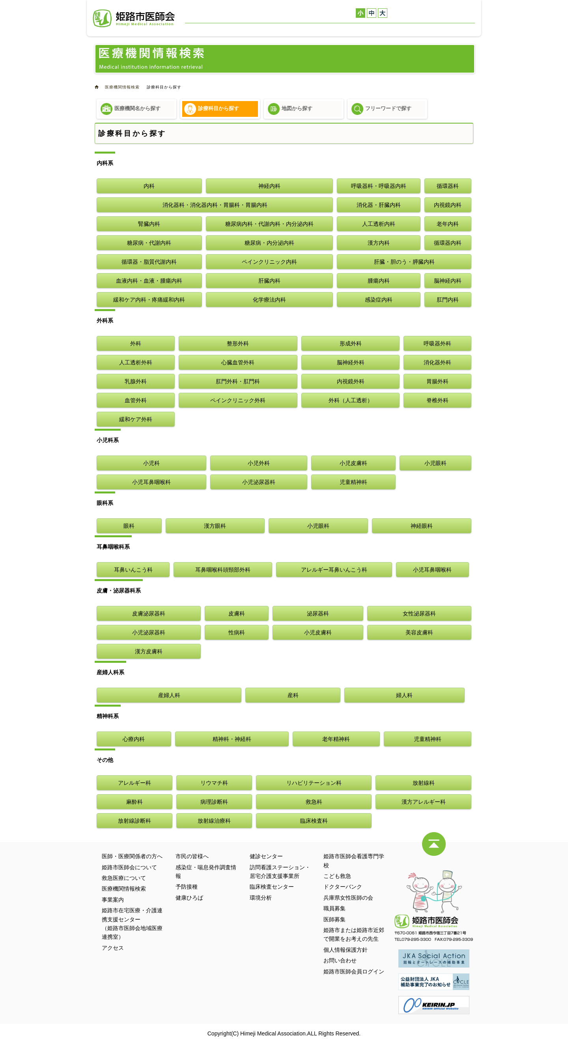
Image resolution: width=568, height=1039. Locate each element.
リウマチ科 (214, 783)
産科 (293, 695)
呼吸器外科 (437, 343)
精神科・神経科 (232, 739)
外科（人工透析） (351, 400)
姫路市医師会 (134, 18)
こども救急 (337, 876)
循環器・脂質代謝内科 (149, 262)
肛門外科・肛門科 (238, 381)
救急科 (314, 802)
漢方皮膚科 (149, 651)
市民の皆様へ (192, 856)
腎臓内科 (149, 224)
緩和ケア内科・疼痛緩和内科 (149, 299)
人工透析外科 (135, 362)
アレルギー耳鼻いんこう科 (334, 569)
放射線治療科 (214, 821)
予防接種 (187, 886)
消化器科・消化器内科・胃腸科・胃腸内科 (215, 205)
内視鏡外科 (350, 381)
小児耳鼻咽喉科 (151, 482)
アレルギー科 (134, 783)
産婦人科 (169, 695)
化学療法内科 (269, 299)
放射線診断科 (134, 821)
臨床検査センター (272, 886)
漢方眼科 (215, 526)
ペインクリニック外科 (237, 400)
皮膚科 (236, 613)
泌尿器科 (318, 613)
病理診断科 (214, 802)
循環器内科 (448, 243)
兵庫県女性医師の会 (348, 898)
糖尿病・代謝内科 (149, 243)
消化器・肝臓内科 (379, 205)
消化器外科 (437, 362)
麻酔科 (134, 802)
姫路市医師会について (212, 29)
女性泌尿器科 (419, 613)
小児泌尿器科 (258, 482)
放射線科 (424, 783)
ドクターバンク (342, 886)
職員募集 (334, 908)
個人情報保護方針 (345, 950)
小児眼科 (435, 463)
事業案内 (360, 29)
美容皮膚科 (419, 632)
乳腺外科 (136, 381)
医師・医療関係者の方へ (287, 12)
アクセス (429, 29)
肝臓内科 (269, 281)
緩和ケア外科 (135, 419)
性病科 (236, 632)
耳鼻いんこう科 (133, 569)
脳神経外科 (350, 362)
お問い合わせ (202, 12)
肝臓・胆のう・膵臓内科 (404, 262)
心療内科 (134, 739)
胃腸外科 (437, 381)
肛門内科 (448, 299)
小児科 (151, 463)
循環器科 (448, 186)
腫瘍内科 (379, 281)
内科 (149, 186)
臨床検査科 (314, 821)
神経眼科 (422, 526)
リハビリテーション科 (314, 783)
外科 (135, 343)
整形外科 (238, 343)
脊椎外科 (437, 400)
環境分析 (261, 898)
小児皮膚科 (353, 463)
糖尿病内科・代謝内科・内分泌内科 (269, 224)
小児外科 (259, 463)
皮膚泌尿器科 (148, 613)
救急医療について (269, 29)
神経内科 (269, 186)
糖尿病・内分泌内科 (269, 243)
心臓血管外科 (237, 362)
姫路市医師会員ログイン (353, 971)
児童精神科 (353, 482)
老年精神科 (336, 739)
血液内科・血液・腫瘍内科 (149, 281)
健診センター (395, 29)
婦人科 (404, 695)
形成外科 (351, 343)
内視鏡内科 (448, 205)
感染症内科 (378, 299)
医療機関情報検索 (319, 29)
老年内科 (448, 224)
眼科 (129, 526)
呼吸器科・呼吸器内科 (378, 186)
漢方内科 (379, 243)
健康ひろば (189, 898)
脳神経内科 (448, 281)
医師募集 (334, 919)
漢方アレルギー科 (424, 802)
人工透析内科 (378, 224)
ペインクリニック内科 (269, 262)
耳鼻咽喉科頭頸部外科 (222, 569)
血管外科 (136, 400)
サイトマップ (238, 12)
